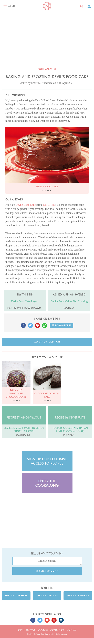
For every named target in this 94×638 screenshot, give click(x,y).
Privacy (30, 629)
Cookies (43, 629)
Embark (37, 634)
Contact (72, 629)
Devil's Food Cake (26, 204)
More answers (47, 68)
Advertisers (57, 629)
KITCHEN (49, 204)
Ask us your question (47, 341)
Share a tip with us (78, 595)
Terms (20, 629)
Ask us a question (47, 595)
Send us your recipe (16, 595)
